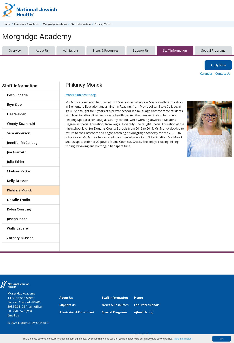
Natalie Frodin (18, 199)
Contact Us (222, 74)
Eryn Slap (14, 104)
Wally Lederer (18, 228)
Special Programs (213, 51)
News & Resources (105, 51)
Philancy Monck (19, 190)
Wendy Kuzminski (21, 123)
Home (7, 24)
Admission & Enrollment (77, 312)
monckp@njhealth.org (80, 95)
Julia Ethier (15, 161)
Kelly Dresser (17, 180)
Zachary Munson (20, 238)
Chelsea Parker (19, 171)
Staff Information (81, 24)
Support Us (141, 51)
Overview (15, 51)
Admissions (71, 51)
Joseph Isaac (17, 219)
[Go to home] (29, 10)
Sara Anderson (18, 133)
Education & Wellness (26, 24)
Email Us (13, 315)
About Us (42, 51)
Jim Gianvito (17, 152)
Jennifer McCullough (23, 142)
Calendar (206, 74)
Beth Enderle (17, 95)
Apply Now (218, 65)
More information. (183, 338)
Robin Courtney (19, 209)
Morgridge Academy (55, 24)
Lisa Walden (16, 114)
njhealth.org (143, 312)
